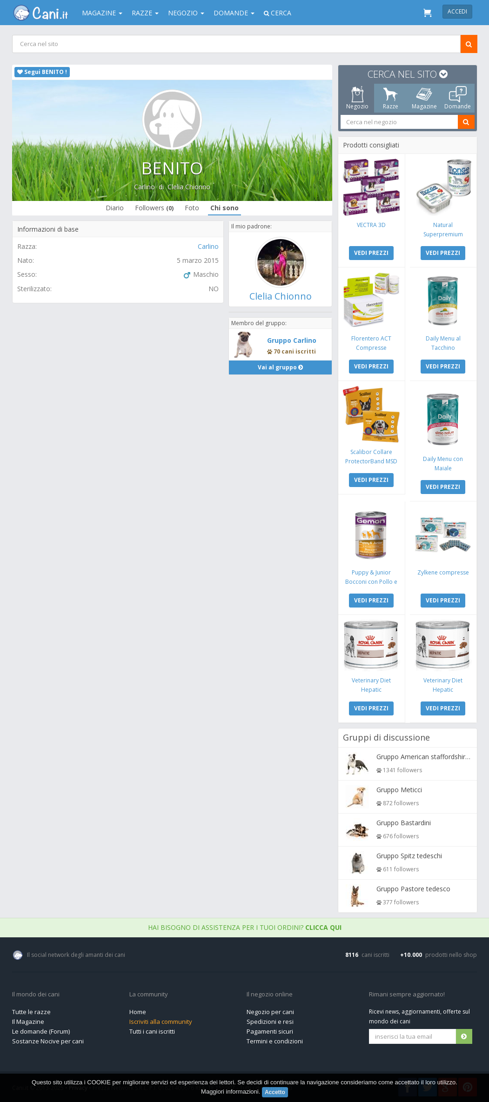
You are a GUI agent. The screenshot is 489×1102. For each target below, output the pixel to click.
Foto (192, 207)
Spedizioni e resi (270, 1021)
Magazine (102, 12)
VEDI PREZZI (371, 253)
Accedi (457, 11)
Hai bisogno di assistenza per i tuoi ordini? (245, 927)
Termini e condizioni (275, 1041)
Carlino (144, 186)
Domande (234, 12)
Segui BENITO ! (42, 72)
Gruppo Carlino (291, 340)
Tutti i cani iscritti (152, 1031)
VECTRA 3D (371, 225)
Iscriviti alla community (160, 1021)
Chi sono (224, 207)
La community (148, 994)
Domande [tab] (457, 98)
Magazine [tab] (423, 98)
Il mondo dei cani (36, 994)
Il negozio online (270, 994)
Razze (145, 12)
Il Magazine (28, 1021)
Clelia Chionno (188, 186)
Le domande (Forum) (41, 1031)
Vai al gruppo (280, 367)
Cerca (277, 12)
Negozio (186, 12)
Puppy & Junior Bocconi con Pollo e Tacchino (371, 581)
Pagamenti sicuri (270, 1031)
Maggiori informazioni (230, 1091)
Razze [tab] (390, 98)
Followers (154, 207)
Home (137, 1012)
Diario (115, 207)
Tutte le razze (31, 1012)
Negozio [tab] (357, 98)
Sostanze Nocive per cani (48, 1041)
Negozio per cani (270, 1012)
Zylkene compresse (443, 572)
